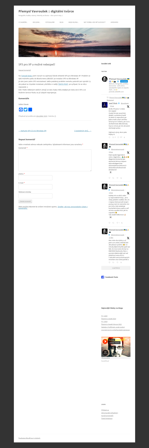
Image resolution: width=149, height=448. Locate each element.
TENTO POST (63, 84)
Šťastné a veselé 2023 (108, 319)
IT (55, 116)
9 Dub (112, 106)
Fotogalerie (50, 22)
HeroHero (114, 22)
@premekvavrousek (117, 149)
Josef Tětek (113, 103)
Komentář (23, 148)
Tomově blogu (26, 76)
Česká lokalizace (106, 418)
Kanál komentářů (107, 416)
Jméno (22, 174)
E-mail (22, 183)
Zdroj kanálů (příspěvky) (109, 413)
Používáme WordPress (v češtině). (29, 438)
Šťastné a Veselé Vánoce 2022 (111, 324)
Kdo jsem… (36, 22)
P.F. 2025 (104, 316)
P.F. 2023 (104, 321)
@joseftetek (125, 103)
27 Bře (111, 238)
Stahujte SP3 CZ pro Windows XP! (32, 131)
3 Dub (111, 193)
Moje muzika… (74, 22)
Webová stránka (25, 192)
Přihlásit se (105, 410)
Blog (61, 22)
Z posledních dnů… (82, 131)
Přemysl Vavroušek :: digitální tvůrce (46, 11)
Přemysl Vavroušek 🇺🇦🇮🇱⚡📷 (119, 145)
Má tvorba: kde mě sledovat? (95, 22)
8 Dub (111, 152)
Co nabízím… (23, 22)
